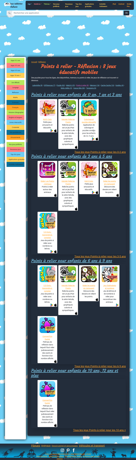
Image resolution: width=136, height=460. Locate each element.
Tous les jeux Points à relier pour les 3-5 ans (100, 256)
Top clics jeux (78, 5)
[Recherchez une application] (67, 12)
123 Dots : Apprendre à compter (47, 235)
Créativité (15, 127)
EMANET (60, 459)
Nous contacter (41, 456)
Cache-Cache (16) (107, 85)
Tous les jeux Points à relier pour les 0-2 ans (100, 152)
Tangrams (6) (91, 88)
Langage (15, 87)
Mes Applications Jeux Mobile (68, 454)
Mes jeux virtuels (85, 454)
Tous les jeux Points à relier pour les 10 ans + (99, 430)
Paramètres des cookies (73, 456)
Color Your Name (51, 454)
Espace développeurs (56, 456)
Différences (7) (49, 85)
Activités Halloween (103, 5)
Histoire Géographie (16, 112)
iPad (114, 4)
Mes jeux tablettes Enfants (13, 5)
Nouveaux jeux (68, 5)
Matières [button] (37, 4)
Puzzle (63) (61, 85)
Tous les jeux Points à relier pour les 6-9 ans (100, 366)
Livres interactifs (15, 122)
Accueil (34, 62)
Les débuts (15, 82)
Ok (126, 13)
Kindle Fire (129, 5)
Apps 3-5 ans (15, 65)
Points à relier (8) (82, 85)
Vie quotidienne (15, 132)
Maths (15, 97)
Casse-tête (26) (79, 88)
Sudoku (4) (120, 85)
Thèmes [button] (47, 4)
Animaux (46, 445)
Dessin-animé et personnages (65, 446)
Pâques (35, 445)
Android (121, 4)
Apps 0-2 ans (15, 60)
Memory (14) (95, 85)
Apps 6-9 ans (15, 70)
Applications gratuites (89, 5)
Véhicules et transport (92, 445)
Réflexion (15, 92)
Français (15, 107)
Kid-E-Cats (47, 119)
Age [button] (29, 4)
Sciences (15, 102)
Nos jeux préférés (56, 5)
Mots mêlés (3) (66, 88)
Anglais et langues (15, 117)
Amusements (15, 137)
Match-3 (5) (70, 85)
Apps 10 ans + (15, 75)
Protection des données (91, 456)
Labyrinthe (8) (37, 85)
